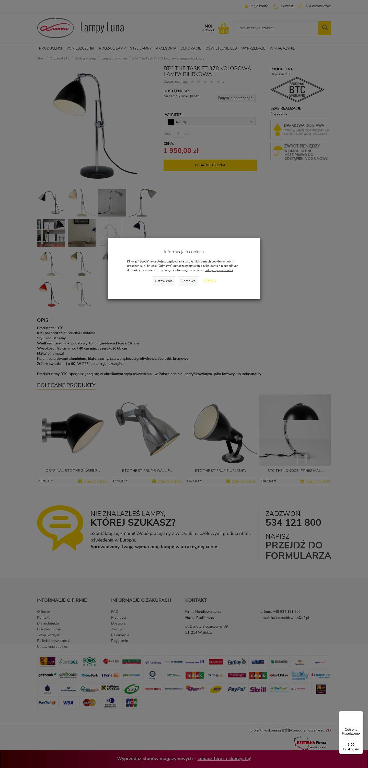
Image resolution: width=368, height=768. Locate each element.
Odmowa (188, 281)
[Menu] (360, 714)
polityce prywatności (218, 270)
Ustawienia (163, 281)
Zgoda (209, 281)
